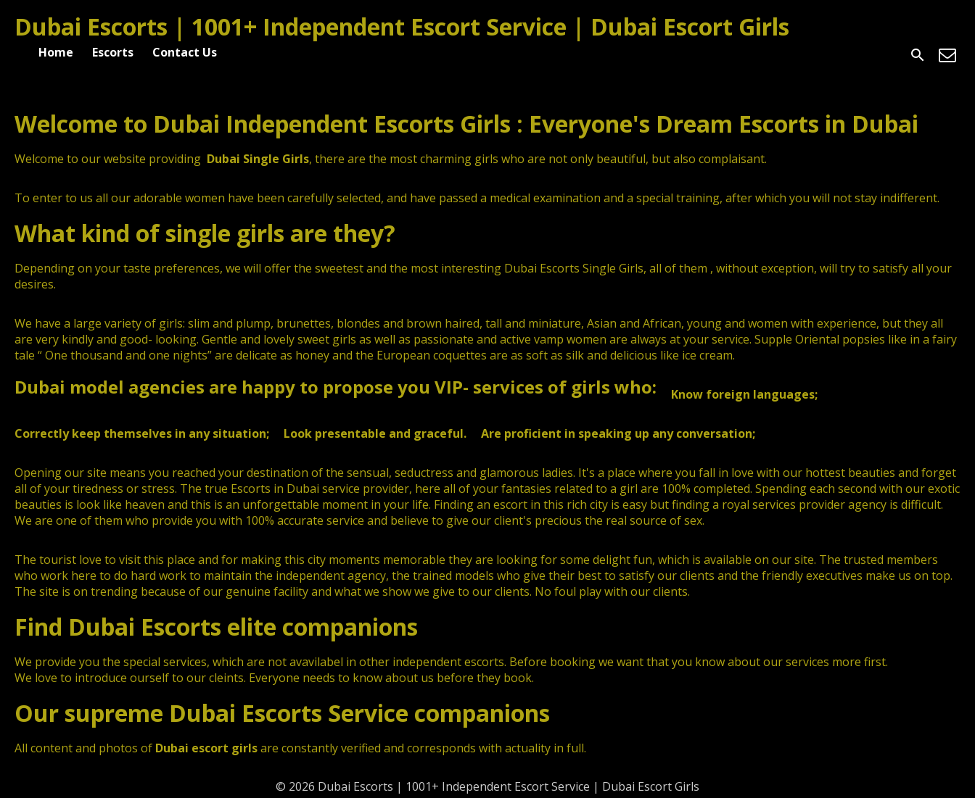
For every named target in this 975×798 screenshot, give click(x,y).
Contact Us (184, 52)
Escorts (112, 52)
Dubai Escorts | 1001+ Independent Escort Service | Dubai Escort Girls (402, 26)
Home (55, 52)
